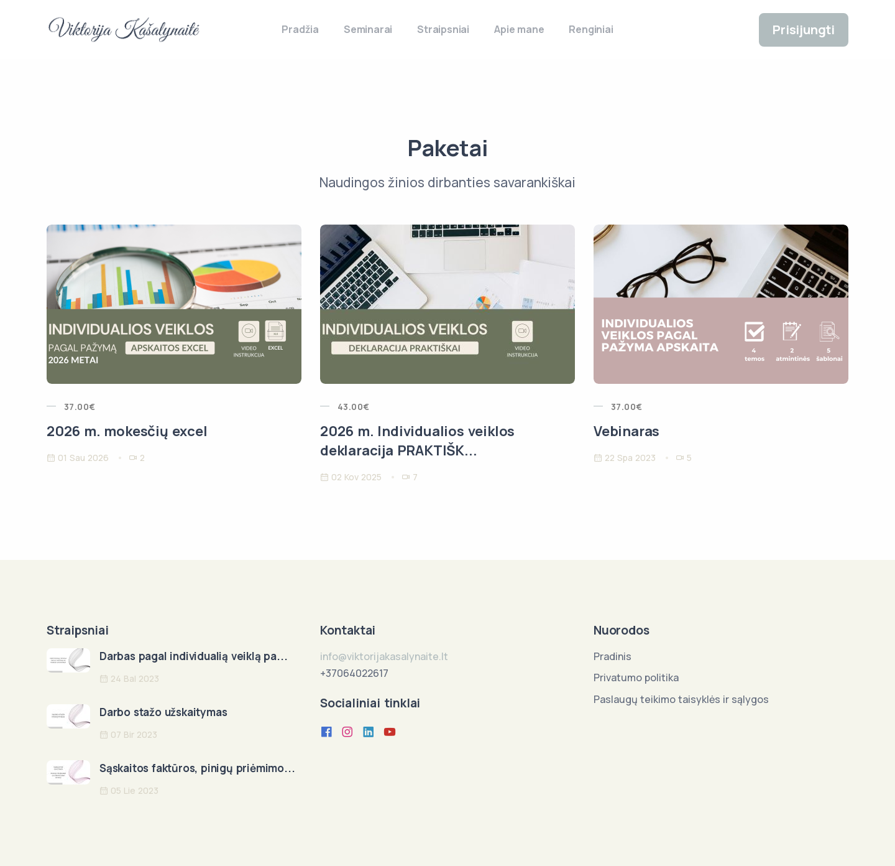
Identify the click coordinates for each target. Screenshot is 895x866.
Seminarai (368, 29)
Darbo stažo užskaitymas (163, 712)
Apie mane (519, 29)
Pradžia (300, 29)
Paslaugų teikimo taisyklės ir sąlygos (681, 699)
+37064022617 (354, 673)
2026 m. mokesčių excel (127, 431)
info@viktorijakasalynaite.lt (384, 656)
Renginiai (591, 29)
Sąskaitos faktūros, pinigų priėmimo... (197, 768)
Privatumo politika (636, 677)
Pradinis (612, 656)
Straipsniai (443, 29)
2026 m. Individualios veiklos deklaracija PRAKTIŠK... (417, 441)
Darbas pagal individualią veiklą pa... (193, 656)
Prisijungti (804, 29)
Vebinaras (626, 431)
